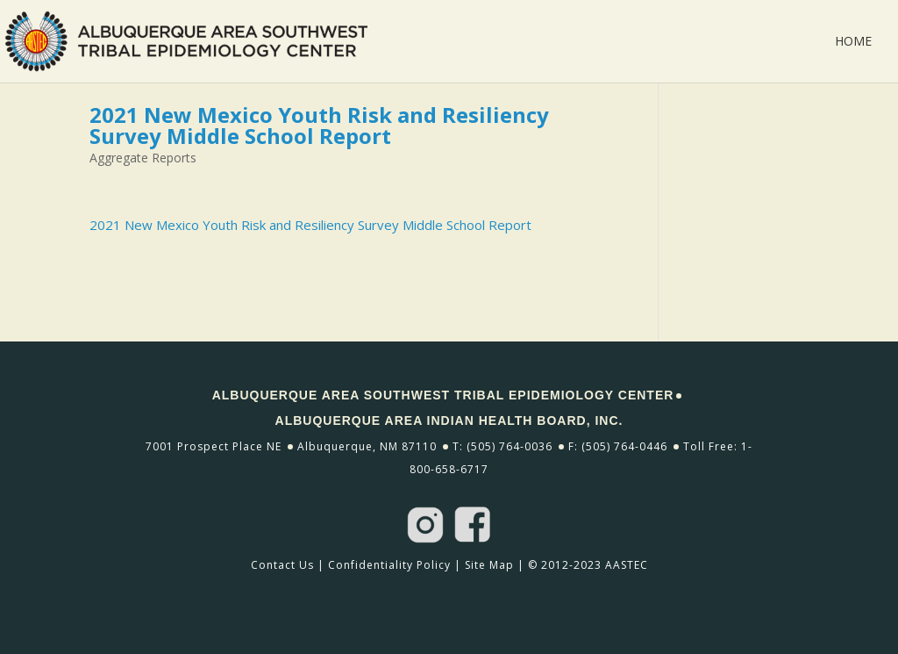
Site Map (489, 564)
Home (853, 42)
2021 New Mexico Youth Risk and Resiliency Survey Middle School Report (310, 225)
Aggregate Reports (142, 157)
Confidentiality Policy (389, 564)
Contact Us (282, 564)
